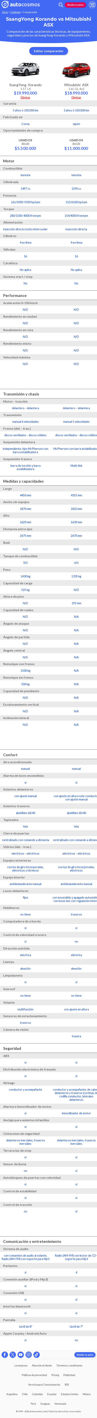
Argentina (11, 1394)
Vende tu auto (75, 4)
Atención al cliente (42, 1365)
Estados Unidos (69, 1394)
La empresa (21, 1365)
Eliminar (25, 97)
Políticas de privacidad (34, 1375)
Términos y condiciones (69, 1365)
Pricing (55, 1375)
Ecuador (52, 1394)
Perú (33, 1403)
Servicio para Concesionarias (44, 1384)
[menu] (92, 4)
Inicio (5, 12)
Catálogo (15, 12)
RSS (67, 1384)
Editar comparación (48, 51)
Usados (25, 144)
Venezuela (60, 1403)
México (87, 1394)
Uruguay (45, 1403)
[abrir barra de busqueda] (60, 5)
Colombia (37, 1394)
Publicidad (69, 1375)
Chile (25, 1394)
